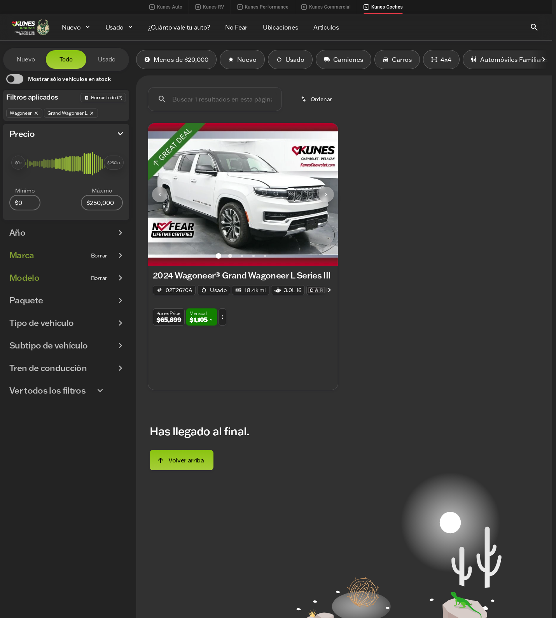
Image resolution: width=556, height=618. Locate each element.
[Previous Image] (160, 194)
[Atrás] (103, 97)
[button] (162, 194)
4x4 (441, 59)
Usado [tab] (106, 59)
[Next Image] (326, 194)
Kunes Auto (165, 7)
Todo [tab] (66, 59)
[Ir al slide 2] (230, 256)
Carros (397, 59)
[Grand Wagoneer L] (71, 113)
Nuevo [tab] (26, 59)
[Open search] (534, 27)
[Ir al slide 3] (242, 256)
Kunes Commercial (326, 7)
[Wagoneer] (24, 113)
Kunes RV (209, 7)
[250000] (102, 202)
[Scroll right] (543, 59)
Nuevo (242, 59)
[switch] (58, 79)
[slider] (18, 163)
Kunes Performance (262, 7)
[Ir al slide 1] (218, 256)
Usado (290, 59)
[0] (24, 202)
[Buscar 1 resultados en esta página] (215, 99)
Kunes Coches (383, 7)
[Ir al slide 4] (253, 256)
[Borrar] (99, 255)
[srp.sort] (317, 99)
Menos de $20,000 (176, 59)
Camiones (343, 59)
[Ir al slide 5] (265, 256)
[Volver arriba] (181, 460)
